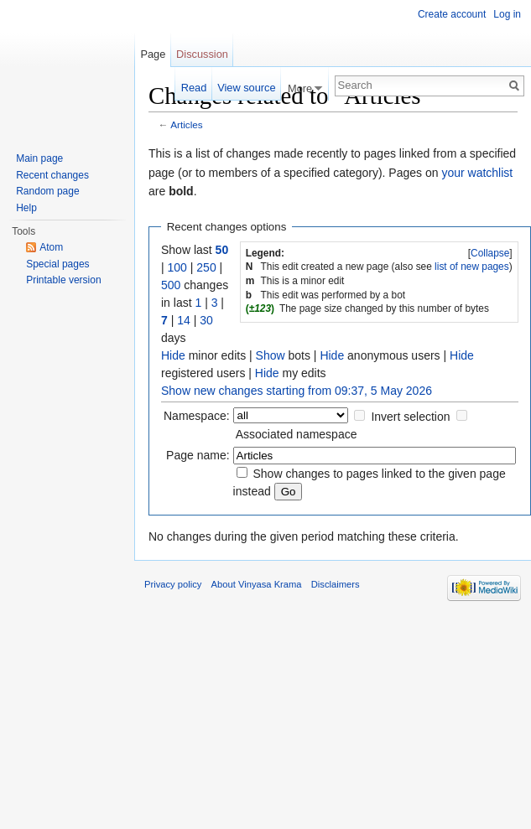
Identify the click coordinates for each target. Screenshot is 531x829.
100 (177, 267)
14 (183, 320)
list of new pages (472, 266)
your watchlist (477, 172)
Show (270, 355)
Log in (507, 14)
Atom (51, 247)
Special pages (57, 264)
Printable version (63, 280)
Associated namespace (296, 434)
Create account (452, 14)
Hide (173, 355)
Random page (47, 191)
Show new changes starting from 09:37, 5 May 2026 (296, 390)
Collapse (490, 253)
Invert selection (410, 416)
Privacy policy (172, 584)
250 (206, 267)
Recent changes (52, 175)
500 (170, 285)
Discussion (202, 54)
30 (206, 320)
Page (152, 54)
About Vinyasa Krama (256, 584)
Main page (39, 158)
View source (246, 87)
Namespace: (197, 415)
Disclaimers (335, 584)
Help (26, 208)
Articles (186, 124)
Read (194, 87)
